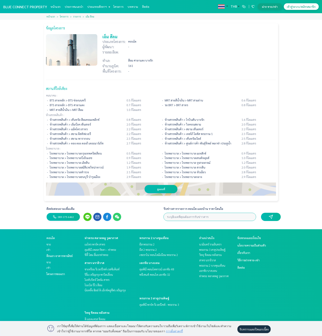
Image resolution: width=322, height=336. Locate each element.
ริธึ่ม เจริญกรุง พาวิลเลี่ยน (99, 274)
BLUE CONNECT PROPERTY (25, 6)
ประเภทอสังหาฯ (98, 6)
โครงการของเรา (55, 274)
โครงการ (118, 6)
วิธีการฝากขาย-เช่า (248, 260)
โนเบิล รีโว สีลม (93, 285)
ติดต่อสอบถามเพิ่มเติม (60, 208)
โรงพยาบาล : (53, 148)
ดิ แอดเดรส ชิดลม (95, 319)
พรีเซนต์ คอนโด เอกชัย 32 (154, 274)
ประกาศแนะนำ (74, 6)
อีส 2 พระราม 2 (148, 249)
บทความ (133, 6)
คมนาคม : (51, 95)
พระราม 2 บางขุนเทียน (154, 238)
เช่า (48, 249)
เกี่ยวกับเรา (243, 253)
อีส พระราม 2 (147, 244)
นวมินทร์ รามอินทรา (210, 244)
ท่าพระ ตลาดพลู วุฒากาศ (101, 238)
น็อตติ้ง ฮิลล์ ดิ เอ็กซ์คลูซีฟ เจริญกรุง (105, 290)
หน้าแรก (56, 6)
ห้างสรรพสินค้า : (55, 115)
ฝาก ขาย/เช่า (270, 6)
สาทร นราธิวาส (94, 263)
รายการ (77, 16)
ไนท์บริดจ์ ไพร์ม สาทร (97, 279)
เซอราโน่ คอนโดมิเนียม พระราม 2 (158, 255)
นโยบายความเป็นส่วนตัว (251, 245)
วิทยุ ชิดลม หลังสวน (97, 312)
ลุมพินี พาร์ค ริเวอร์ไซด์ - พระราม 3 (159, 304)
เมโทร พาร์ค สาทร (95, 244)
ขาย (48, 244)
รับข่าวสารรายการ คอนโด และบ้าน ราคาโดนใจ (193, 208)
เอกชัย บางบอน (149, 263)
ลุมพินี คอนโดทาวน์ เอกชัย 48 (156, 269)
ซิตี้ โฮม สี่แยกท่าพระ (96, 255)
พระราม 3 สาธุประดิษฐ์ (154, 298)
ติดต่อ (145, 6)
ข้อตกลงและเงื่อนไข (249, 238)
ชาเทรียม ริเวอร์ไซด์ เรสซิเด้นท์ (102, 269)
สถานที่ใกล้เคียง (56, 88)
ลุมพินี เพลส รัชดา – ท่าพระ (100, 249)
